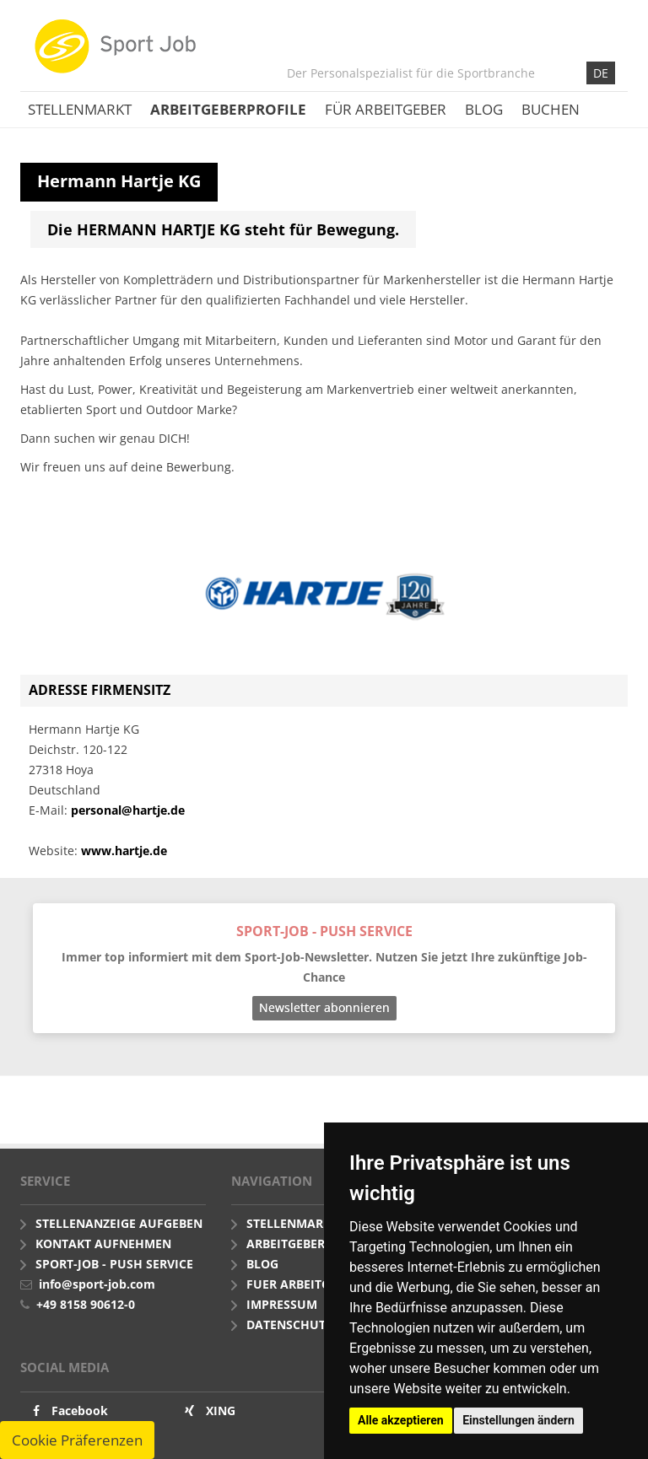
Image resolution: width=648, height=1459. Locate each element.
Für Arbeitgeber (385, 109)
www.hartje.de (124, 851)
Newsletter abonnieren (324, 1007)
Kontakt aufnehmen (103, 1244)
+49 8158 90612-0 (85, 1304)
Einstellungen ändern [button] (518, 1420)
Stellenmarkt (80, 109)
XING (220, 1410)
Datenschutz (289, 1324)
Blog (484, 109)
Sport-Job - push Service (114, 1264)
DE (600, 73)
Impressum (281, 1304)
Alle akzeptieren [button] (401, 1420)
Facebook (79, 1410)
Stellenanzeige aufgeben (118, 1223)
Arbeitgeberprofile (228, 109)
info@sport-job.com (97, 1284)
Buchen (550, 109)
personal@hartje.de (128, 810)
